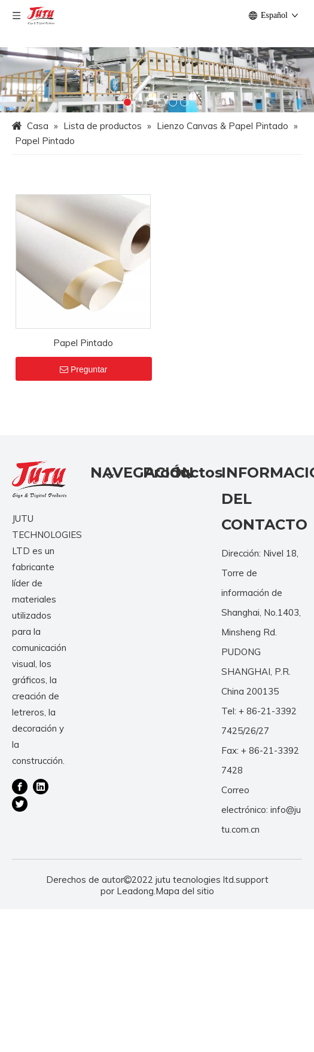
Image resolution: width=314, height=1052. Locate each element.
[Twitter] (20, 802)
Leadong (135, 891)
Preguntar (83, 369)
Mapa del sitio (185, 891)
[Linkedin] (40, 786)
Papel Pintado (83, 342)
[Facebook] (20, 786)
